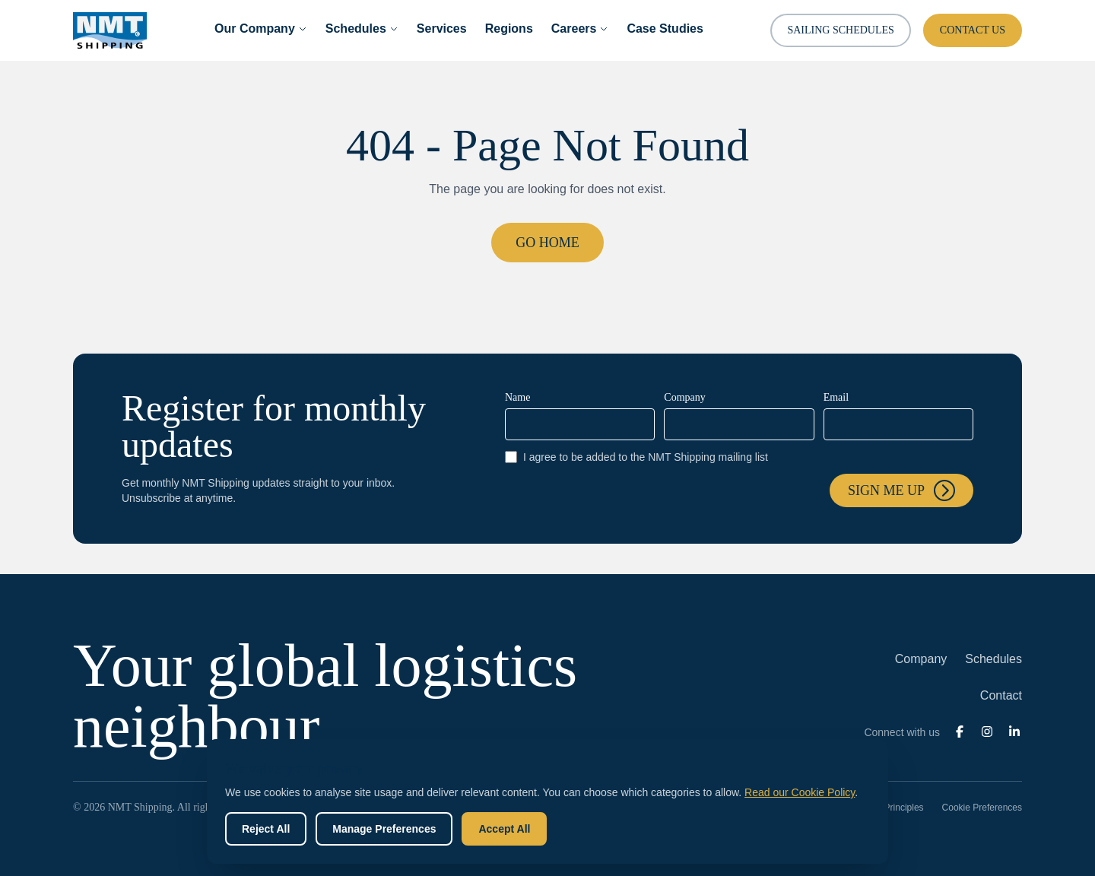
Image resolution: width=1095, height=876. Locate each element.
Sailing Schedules (840, 30)
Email (836, 397)
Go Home (547, 242)
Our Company (260, 28)
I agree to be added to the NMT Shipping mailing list (636, 457)
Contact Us (972, 30)
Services (442, 28)
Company (684, 397)
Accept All (504, 829)
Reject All (266, 829)
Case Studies (665, 28)
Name (517, 397)
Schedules (361, 28)
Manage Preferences (384, 829)
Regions (509, 28)
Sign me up (901, 490)
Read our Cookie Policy (799, 792)
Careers (580, 28)
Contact (1001, 695)
